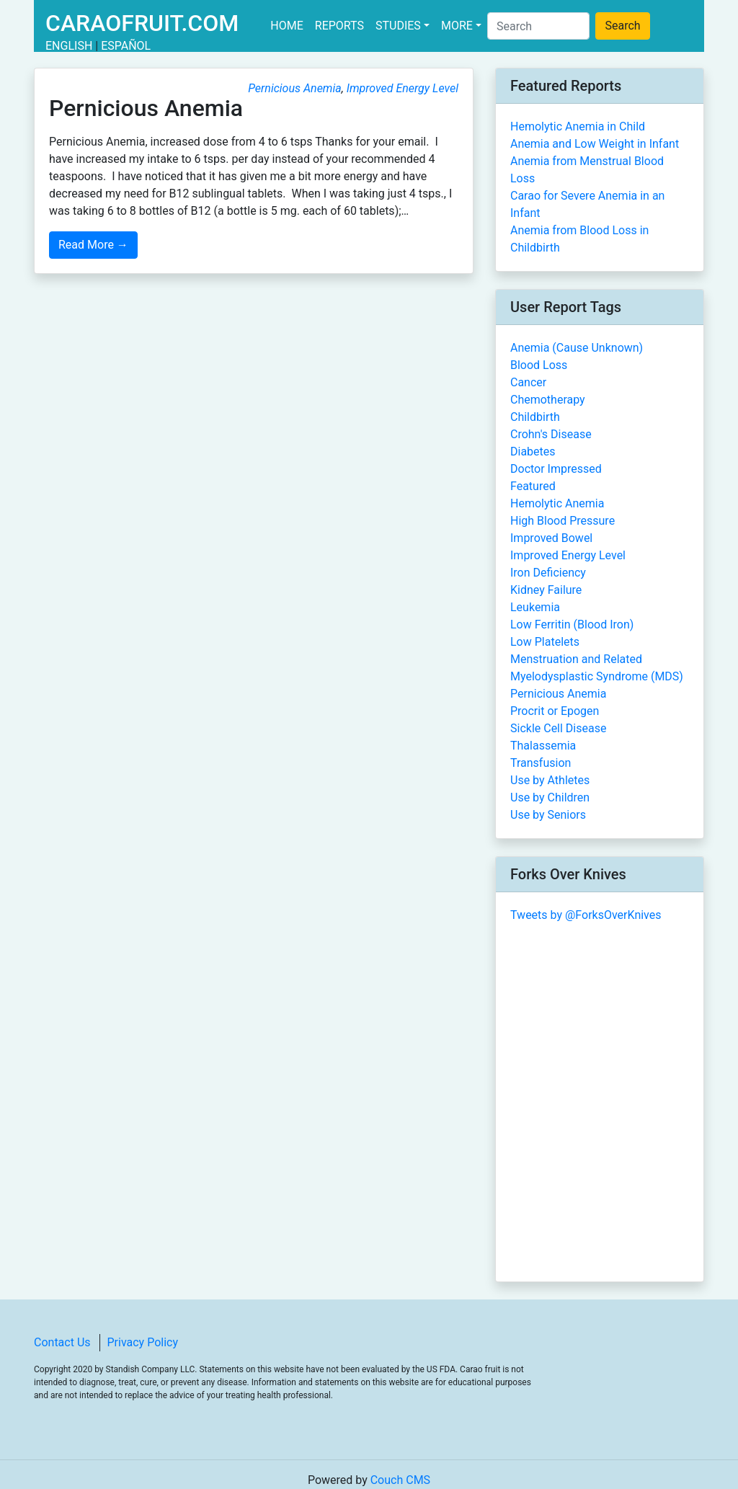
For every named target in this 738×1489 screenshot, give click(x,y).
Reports (339, 25)
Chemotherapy (547, 399)
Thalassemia (543, 745)
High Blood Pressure (562, 521)
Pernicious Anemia (295, 88)
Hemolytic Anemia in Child (577, 126)
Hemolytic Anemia (557, 503)
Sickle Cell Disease (558, 728)
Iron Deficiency (548, 572)
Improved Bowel (551, 538)
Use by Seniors (548, 815)
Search (622, 25)
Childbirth (535, 417)
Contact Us (62, 1342)
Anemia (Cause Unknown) (576, 348)
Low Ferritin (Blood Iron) (571, 624)
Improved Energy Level (402, 88)
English (68, 46)
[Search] (538, 26)
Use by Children (550, 797)
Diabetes (533, 451)
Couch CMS (400, 1480)
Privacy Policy (143, 1342)
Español (126, 46)
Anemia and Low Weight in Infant (594, 144)
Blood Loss (538, 365)
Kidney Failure (546, 590)
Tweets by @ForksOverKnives (586, 915)
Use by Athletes (550, 780)
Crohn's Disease (551, 434)
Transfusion (540, 763)
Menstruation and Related (576, 659)
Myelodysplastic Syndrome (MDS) (596, 676)
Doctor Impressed (556, 469)
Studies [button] (398, 25)
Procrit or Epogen (554, 711)
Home (289, 24)
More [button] (457, 25)
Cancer (528, 382)
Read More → (93, 245)
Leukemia (535, 607)
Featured (533, 486)
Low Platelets (544, 642)
